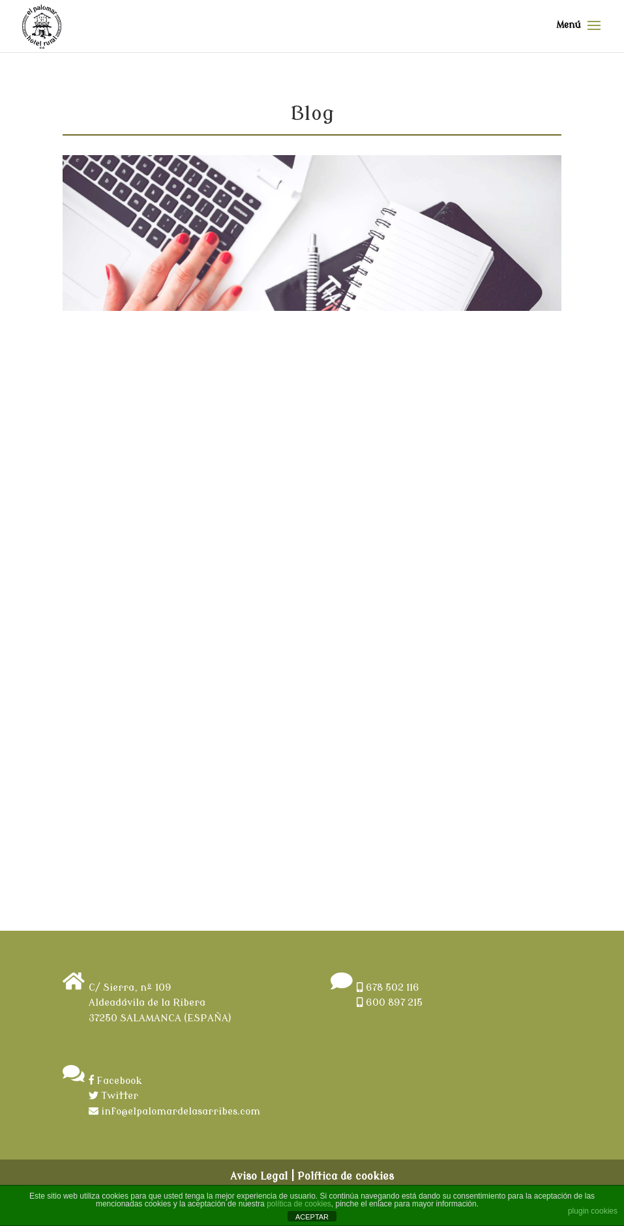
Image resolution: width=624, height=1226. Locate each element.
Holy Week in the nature (146, 349)
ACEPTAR (312, 1217)
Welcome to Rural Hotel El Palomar (420, 355)
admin (103, 369)
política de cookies (299, 1203)
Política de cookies (345, 1176)
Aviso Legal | (262, 1176)
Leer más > (246, 773)
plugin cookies (592, 1211)
